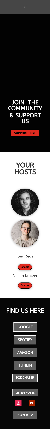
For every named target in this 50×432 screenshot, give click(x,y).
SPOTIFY (25, 340)
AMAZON (25, 352)
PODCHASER (25, 378)
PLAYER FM (25, 415)
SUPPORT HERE (25, 133)
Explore (25, 267)
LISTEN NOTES (25, 392)
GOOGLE (25, 327)
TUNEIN (25, 365)
